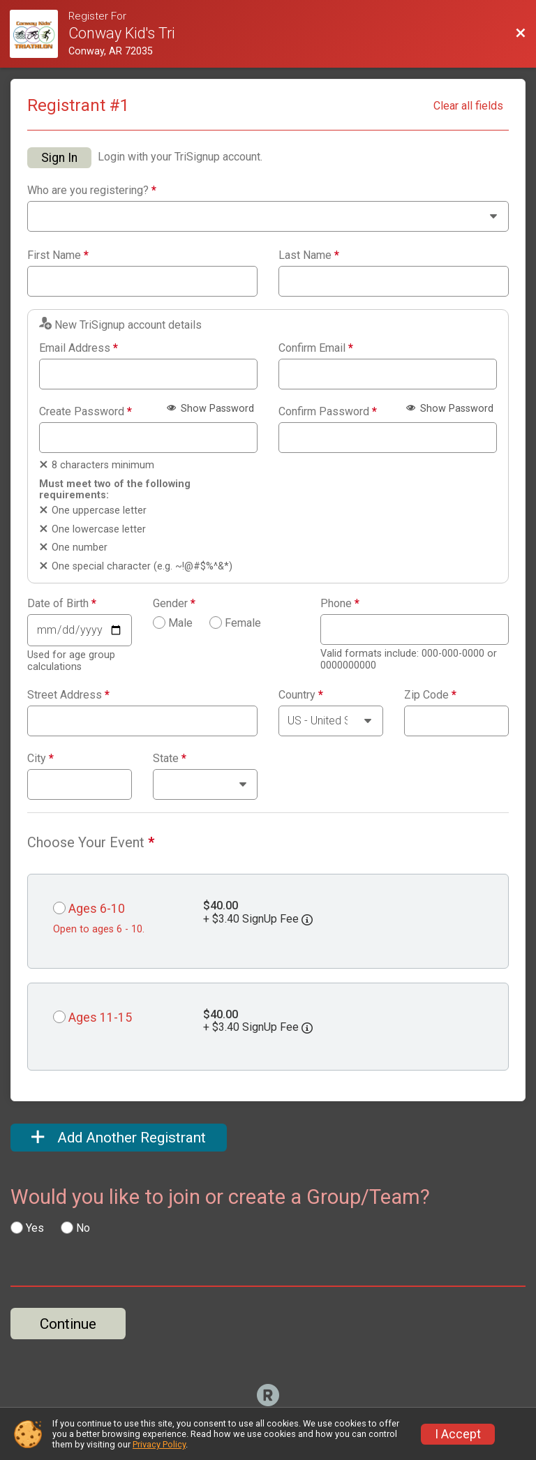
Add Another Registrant (118, 1137)
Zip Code (430, 695)
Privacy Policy (159, 1444)
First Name (58, 255)
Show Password (210, 409)
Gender (174, 603)
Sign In (59, 158)
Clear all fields (468, 105)
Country (300, 695)
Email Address (78, 348)
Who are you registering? (91, 190)
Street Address (68, 695)
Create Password (85, 411)
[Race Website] (39, 34)
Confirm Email (315, 348)
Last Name (308, 255)
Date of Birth (61, 603)
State (169, 758)
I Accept (458, 1434)
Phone (339, 603)
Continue (68, 1324)
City (40, 758)
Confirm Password (327, 411)
